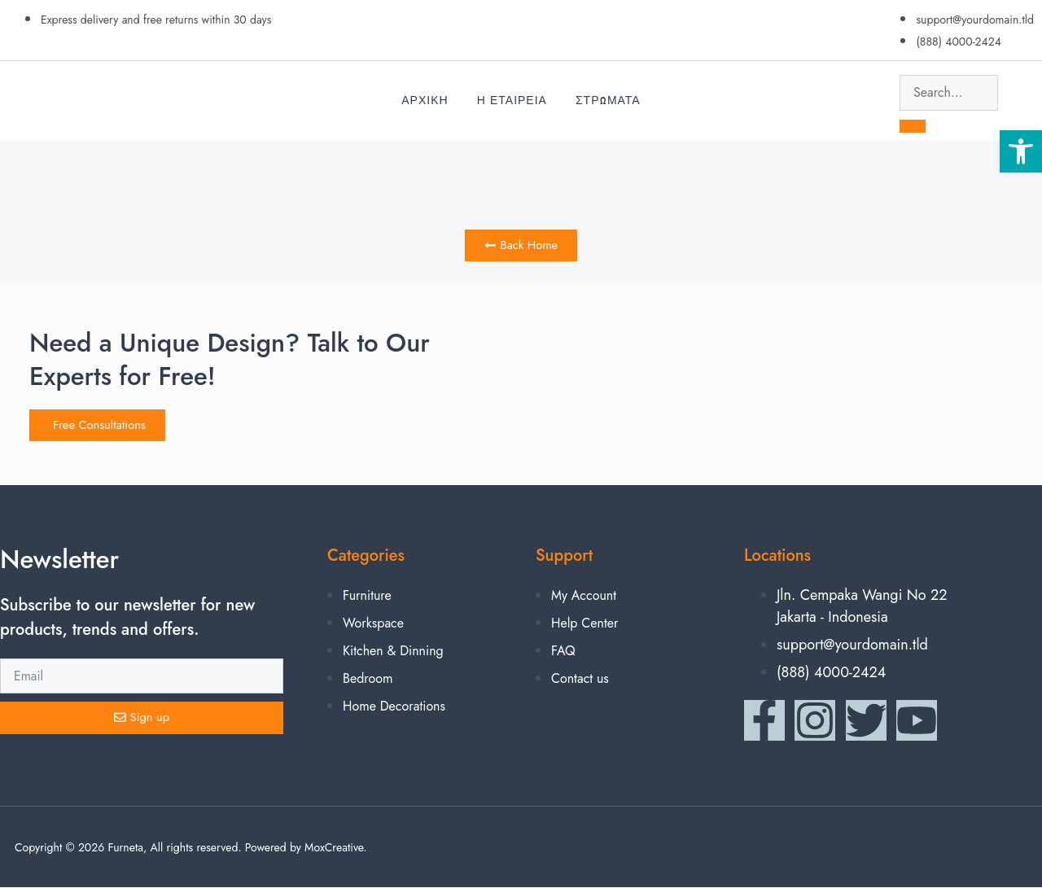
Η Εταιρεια (512, 100)
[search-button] (913, 126)
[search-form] (949, 93)
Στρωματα (608, 100)
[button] (1021, 151)
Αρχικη (424, 100)
